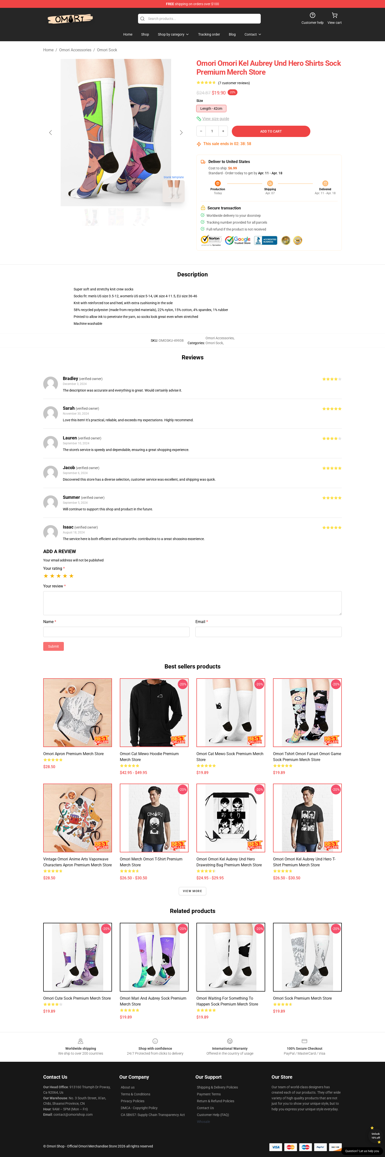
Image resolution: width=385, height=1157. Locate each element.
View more (192, 891)
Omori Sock (107, 50)
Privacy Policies (132, 1101)
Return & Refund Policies (215, 1101)
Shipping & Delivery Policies (217, 1087)
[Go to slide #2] (116, 217)
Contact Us (205, 1108)
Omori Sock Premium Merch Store (302, 998)
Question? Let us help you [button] (362, 1151)
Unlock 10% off (375, 1135)
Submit (53, 646)
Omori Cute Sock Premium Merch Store (77, 998)
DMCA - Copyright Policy (139, 1108)
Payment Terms (209, 1094)
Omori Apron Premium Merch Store (73, 753)
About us (128, 1087)
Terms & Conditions (135, 1094)
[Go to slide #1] (90, 217)
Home (48, 50)
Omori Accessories (75, 50)
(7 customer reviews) (234, 83)
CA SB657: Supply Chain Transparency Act (153, 1115)
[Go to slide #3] (141, 217)
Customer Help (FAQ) (213, 1115)
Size (199, 101)
